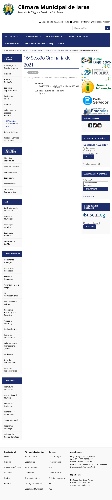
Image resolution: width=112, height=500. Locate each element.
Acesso (7, 454)
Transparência (33, 36)
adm (28, 78)
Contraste (97, 21)
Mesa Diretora (31, 465)
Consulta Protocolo (79, 36)
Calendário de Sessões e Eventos (58, 51)
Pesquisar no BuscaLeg (91, 207)
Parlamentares (31, 454)
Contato (76, 21)
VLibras (86, 21)
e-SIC (51, 465)
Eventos (7, 481)
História (7, 459)
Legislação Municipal (34, 486)
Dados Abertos (55, 470)
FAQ (50, 481)
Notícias (7, 475)
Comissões (29, 470)
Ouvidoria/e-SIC (54, 36)
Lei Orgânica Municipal (34, 481)
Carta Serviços (55, 454)
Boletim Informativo (57, 475)
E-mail (61, 43)
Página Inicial (12, 36)
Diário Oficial (12, 43)
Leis (7, 200)
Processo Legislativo (11, 150)
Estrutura (8, 470)
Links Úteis (10, 378)
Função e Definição (12, 465)
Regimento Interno (33, 475)
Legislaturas (30, 459)
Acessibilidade (62, 21)
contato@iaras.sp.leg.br (86, 464)
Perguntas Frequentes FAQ (39, 43)
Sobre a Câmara (36, 51)
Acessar (106, 21)
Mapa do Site (47, 21)
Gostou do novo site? (95, 144)
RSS (50, 486)
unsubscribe (88, 196)
